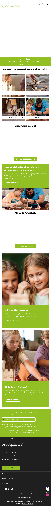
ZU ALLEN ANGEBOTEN (25, 246)
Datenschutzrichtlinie (14, 432)
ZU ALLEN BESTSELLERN (25, 159)
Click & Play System (25, 64)
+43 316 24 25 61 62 (9, 452)
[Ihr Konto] (39, 4)
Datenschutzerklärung (24, 497)
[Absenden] (34, 419)
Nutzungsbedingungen (29, 432)
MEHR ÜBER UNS (12, 182)
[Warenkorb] (43, 4)
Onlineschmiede (27, 503)
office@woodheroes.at (11, 459)
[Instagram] (9, 489)
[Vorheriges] (42, 325)
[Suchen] (35, 4)
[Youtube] (6, 489)
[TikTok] (12, 489)
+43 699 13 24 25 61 (10, 455)
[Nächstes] (46, 325)
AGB (23, 426)
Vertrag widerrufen (11, 468)
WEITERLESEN (12, 320)
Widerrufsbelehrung (30, 494)
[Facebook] (3, 489)
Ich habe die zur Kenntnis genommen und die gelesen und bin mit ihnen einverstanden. (20, 426)
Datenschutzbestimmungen (20, 424)
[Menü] (47, 4)
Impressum (14, 494)
